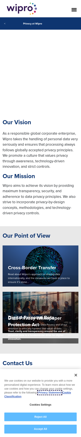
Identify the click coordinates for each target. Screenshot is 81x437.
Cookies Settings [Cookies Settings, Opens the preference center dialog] (40, 404)
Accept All (40, 429)
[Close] (76, 375)
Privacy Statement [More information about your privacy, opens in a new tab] (49, 392)
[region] (40, 403)
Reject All (40, 416)
